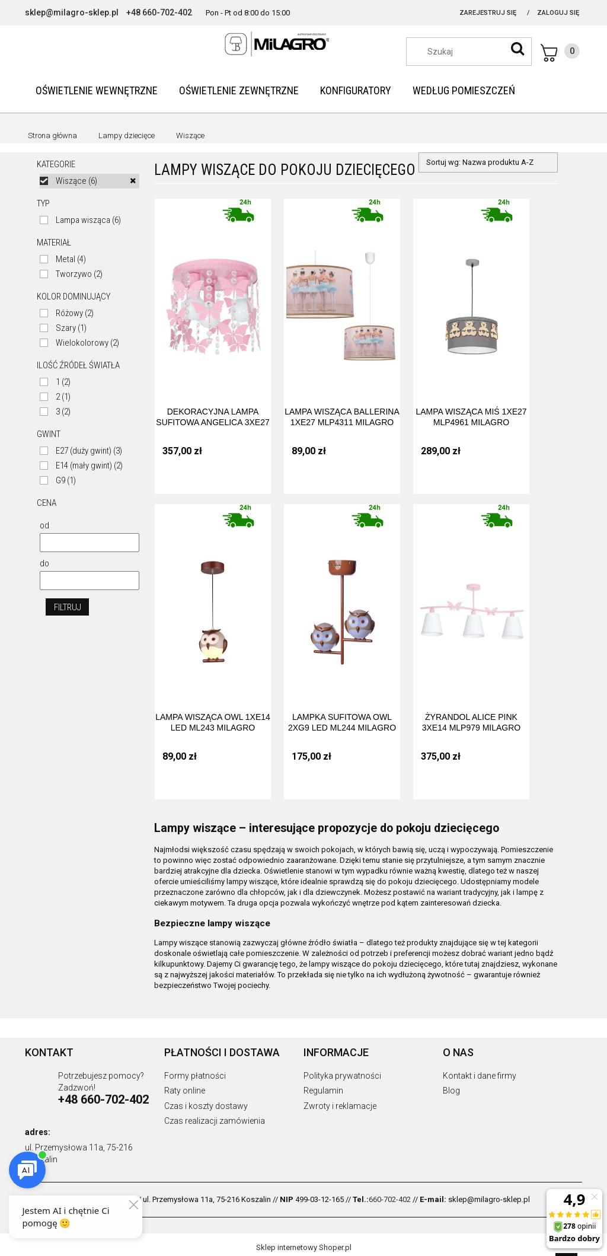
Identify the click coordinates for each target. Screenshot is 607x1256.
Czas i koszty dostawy (206, 1106)
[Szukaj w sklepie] (474, 52)
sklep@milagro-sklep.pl (72, 12)
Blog (451, 1090)
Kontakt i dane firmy (479, 1075)
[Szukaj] (517, 48)
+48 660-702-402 (159, 12)
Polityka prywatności (342, 1075)
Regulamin (323, 1090)
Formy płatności (195, 1075)
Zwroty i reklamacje (340, 1106)
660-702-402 (390, 1199)
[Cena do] (89, 580)
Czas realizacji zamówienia (214, 1121)
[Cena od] (89, 542)
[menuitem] (96, 90)
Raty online (184, 1090)
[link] (89, 181)
